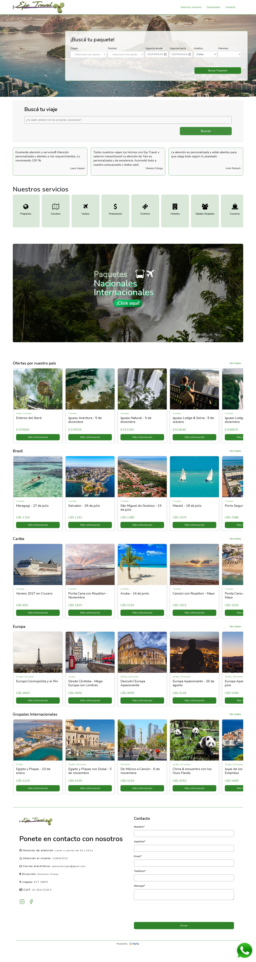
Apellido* (139, 841)
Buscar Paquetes (217, 70)
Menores (223, 48)
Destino (112, 48)
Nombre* (139, 827)
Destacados (213, 7)
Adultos (198, 48)
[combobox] (88, 54)
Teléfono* (140, 871)
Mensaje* (139, 886)
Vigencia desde (154, 48)
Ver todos (235, 363)
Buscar (206, 131)
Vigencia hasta (178, 48)
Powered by (128, 943)
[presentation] (184, 911)
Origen (74, 48)
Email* (138, 856)
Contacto (230, 7)
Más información (37, 437)
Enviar (184, 925)
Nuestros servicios (191, 7)
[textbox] (88, 54)
